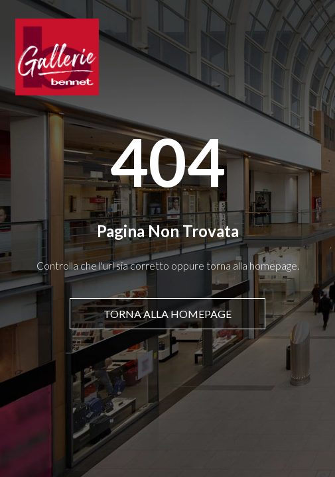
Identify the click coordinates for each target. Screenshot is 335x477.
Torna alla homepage (167, 313)
